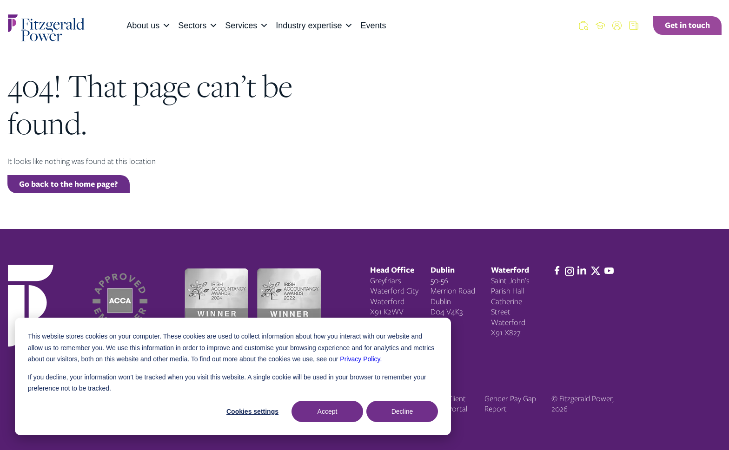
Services (246, 25)
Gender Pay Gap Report (510, 403)
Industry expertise (314, 25)
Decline (402, 411)
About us (148, 25)
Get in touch (687, 25)
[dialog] (233, 376)
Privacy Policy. (361, 359)
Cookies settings (252, 411)
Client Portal (457, 403)
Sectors (198, 25)
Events (373, 25)
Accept (328, 411)
